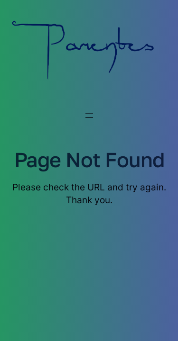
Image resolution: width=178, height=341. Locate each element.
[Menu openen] (89, 115)
